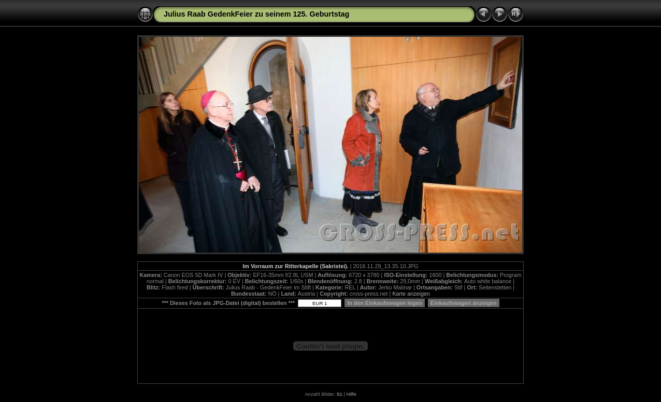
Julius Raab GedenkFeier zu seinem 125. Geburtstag (256, 14)
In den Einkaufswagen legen (385, 303)
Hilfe (351, 394)
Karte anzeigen (411, 293)
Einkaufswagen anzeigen (463, 303)
